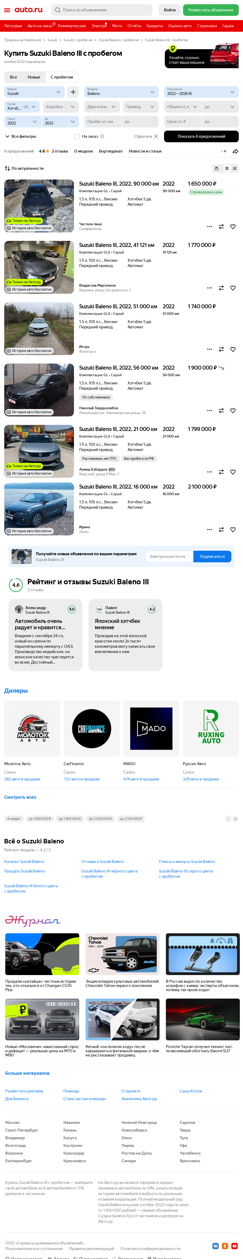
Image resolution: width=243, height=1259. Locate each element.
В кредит (14, 819)
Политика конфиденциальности (150, 1248)
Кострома (72, 1145)
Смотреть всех (20, 797)
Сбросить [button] (146, 136)
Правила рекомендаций (91, 1248)
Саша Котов (191, 1091)
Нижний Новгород (139, 1122)
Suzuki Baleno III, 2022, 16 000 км (118, 487)
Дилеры (16, 690)
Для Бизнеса (17, 1098)
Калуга (70, 1138)
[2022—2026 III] (201, 92)
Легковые (13, 26)
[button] (235, 151)
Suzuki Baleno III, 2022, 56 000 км (118, 368)
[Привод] (141, 107)
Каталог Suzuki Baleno (24, 861)
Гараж (228, 26)
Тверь (185, 1130)
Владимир (15, 1138)
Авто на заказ (41, 25)
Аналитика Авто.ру (139, 1098)
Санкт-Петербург (21, 1130)
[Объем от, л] (182, 107)
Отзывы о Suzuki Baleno (103, 861)
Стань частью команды (84, 1098)
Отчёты (134, 26)
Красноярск (74, 1161)
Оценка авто (180, 26)
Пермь (127, 1145)
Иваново (71, 1122)
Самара (128, 1161)
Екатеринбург (18, 1161)
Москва (12, 1122)
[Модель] (121, 92)
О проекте (131, 1091)
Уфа (183, 1145)
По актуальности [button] (24, 168)
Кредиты (155, 26)
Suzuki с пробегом (78, 40)
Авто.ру (28, 10)
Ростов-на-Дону (136, 1153)
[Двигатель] (102, 107)
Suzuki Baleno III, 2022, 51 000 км (118, 306)
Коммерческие (72, 26)
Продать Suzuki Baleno (24, 871)
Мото (117, 26)
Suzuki (52, 40)
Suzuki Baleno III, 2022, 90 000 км (119, 184)
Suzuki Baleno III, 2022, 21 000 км (118, 429)
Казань (70, 1130)
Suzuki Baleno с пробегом (119, 40)
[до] (220, 107)
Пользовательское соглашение (34, 1248)
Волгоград (15, 1145)
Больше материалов (27, 1073)
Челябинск (190, 1153)
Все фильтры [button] (20, 136)
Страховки (207, 26)
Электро (99, 26)
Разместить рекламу (24, 1091)
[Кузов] (22, 107)
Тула (184, 1138)
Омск (126, 1138)
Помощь (71, 1091)
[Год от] (22, 121)
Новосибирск (134, 1130)
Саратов (187, 1122)
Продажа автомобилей (22, 40)
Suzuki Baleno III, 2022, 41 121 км (116, 245)
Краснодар (73, 1153)
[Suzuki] (34, 92)
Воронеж (14, 1153)
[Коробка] (61, 107)
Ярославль (190, 1161)
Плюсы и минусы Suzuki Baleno (187, 861)
